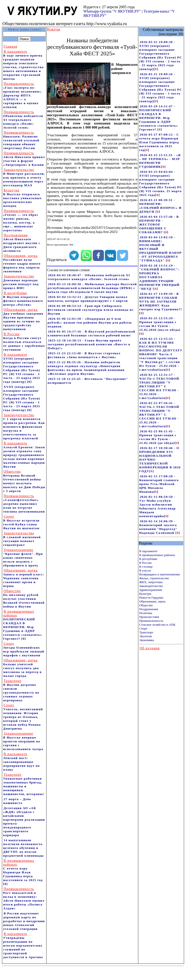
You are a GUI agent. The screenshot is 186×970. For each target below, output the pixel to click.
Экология (145, 636)
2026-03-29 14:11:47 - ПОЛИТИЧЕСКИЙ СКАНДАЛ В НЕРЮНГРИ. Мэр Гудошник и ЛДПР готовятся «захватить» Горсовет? (158, 117)
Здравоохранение (150, 590)
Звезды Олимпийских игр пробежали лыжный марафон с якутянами (23, 649)
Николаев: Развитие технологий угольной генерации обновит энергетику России (21, 140)
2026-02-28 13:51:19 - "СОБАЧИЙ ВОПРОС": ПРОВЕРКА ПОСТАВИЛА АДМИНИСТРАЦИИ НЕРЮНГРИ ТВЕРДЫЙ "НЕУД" (159, 277)
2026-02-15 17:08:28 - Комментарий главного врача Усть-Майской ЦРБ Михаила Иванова (159, 483)
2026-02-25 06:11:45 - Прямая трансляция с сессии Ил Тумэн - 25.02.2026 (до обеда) (158, 437)
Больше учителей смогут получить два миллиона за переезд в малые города (22, 668)
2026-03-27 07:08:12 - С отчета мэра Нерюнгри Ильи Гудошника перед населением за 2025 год (159, 142)
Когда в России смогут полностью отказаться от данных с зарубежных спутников (24, 341)
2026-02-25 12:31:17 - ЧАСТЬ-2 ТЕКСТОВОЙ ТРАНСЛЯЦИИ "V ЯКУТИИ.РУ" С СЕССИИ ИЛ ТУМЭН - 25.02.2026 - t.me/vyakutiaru (159, 386)
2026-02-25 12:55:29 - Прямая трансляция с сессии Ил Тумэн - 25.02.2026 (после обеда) (159, 324)
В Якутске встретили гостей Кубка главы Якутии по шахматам (21, 522)
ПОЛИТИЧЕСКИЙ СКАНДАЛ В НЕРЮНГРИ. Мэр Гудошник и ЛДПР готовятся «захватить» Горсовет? (22, 625)
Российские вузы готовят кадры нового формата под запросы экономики (22, 263)
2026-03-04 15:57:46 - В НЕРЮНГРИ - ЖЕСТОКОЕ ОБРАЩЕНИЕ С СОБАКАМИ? (159, 224)
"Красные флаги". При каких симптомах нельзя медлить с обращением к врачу (23, 557)
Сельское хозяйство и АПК (157, 624)
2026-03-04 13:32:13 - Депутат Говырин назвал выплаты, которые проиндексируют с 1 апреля (87, 299)
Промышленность (151, 621)
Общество (146, 605)
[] (156, 69)
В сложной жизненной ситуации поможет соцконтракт (22, 539)
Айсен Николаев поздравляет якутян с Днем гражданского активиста (21, 243)
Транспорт (146, 632)
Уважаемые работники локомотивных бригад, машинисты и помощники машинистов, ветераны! (23, 784)
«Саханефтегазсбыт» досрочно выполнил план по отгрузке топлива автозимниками (24, 503)
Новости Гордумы (151, 597)
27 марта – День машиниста (17, 801)
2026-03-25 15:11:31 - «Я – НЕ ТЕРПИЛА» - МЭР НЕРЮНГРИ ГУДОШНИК (160, 160)
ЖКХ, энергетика (151, 582)
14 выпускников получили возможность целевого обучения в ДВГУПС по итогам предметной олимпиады (23, 847)
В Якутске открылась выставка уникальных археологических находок (22, 198)
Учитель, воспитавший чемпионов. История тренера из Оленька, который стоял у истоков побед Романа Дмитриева (23, 716)
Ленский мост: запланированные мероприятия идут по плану (21, 761)
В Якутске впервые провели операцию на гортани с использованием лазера (23, 741)
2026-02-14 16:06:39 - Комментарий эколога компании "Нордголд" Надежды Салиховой (158, 527)
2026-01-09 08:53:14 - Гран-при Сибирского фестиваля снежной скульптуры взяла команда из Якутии (90, 309)
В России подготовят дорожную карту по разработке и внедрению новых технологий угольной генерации (24, 921)
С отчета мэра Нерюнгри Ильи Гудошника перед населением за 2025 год (23, 870)
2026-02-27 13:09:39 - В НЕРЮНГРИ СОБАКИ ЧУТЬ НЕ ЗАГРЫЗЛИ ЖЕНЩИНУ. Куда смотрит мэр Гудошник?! (160, 301)
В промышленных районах (157, 555)
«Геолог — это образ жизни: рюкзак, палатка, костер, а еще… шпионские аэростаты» (20, 220)
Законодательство (151, 586)
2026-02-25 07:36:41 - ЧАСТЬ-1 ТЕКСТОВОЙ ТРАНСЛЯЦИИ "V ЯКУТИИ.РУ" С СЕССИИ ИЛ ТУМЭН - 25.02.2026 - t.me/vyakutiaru (159, 414)
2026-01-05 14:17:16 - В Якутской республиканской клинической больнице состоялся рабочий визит (91, 333)
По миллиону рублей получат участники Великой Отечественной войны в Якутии (24, 598)
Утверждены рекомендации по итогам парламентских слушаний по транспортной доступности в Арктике (23, 945)
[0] (29, 382)
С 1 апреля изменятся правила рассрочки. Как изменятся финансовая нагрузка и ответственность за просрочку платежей (24, 426)
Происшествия (149, 617)
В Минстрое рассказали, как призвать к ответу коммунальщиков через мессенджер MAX (24, 177)
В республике (148, 559)
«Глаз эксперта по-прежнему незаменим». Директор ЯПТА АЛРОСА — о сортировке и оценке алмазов (22, 95)
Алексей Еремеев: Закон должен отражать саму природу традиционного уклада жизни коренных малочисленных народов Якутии (24, 455)
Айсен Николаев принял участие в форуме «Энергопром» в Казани (24, 158)
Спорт (143, 628)
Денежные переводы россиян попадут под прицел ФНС (21, 282)
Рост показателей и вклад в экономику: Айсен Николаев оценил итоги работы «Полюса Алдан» (23, 898)
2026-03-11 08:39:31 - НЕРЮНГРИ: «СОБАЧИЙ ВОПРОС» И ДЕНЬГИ (160, 205)
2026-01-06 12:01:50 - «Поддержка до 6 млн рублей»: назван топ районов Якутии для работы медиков (89, 322)
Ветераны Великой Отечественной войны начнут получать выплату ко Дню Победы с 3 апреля (24, 481)
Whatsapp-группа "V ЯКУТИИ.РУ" (112, 11)
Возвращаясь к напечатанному (159, 574)
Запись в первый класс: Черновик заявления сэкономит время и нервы (23, 578)
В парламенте (148, 551)
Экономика (146, 640)
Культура (145, 593)
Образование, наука (152, 601)
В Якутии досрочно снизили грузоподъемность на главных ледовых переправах (21, 690)
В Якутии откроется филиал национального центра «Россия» (23, 298)
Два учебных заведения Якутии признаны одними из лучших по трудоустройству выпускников (23, 319)
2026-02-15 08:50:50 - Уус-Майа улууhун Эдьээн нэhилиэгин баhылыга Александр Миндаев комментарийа (157, 506)
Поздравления (148, 609)
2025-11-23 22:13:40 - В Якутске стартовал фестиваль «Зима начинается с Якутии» (83, 355)
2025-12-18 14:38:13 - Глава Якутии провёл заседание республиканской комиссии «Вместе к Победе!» (89, 344)
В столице (146, 566)
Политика (145, 613)
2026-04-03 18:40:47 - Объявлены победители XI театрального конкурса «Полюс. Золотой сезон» (88, 277)
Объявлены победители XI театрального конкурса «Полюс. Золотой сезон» (23, 119)
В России (145, 563)
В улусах (145, 570)
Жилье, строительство (154, 578)
